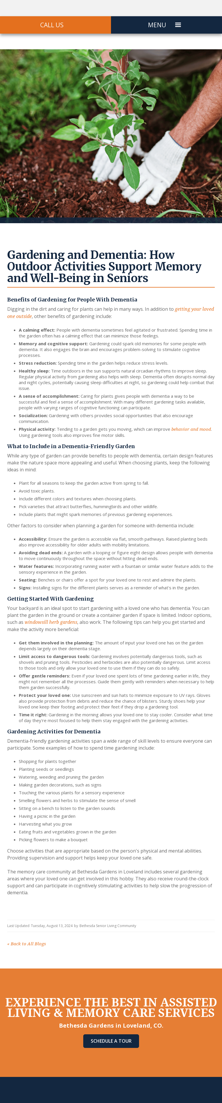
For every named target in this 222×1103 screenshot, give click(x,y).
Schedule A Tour (111, 1041)
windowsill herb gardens (51, 622)
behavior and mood (191, 429)
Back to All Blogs (26, 943)
